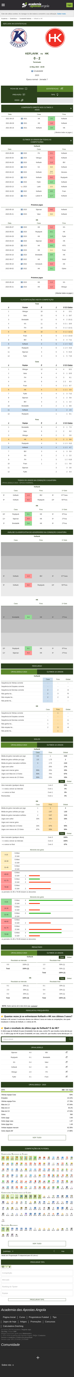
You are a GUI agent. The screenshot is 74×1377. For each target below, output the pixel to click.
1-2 (51, 182)
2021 (25, 119)
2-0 (51, 128)
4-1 (51, 158)
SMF (14, 1332)
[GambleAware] (8, 1369)
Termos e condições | (9, 1337)
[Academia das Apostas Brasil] (13, 1358)
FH (39, 153)
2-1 (51, 153)
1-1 (51, 250)
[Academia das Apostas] (8, 1358)
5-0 (51, 245)
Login (69, 5)
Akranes (64, 172)
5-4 (51, 241)
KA (39, 167)
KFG (64, 245)
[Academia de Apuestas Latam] (28, 1358)
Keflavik (31, 53)
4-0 (51, 191)
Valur (39, 214)
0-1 (51, 232)
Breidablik (38, 255)
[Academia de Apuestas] (23, 1358)
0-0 (51, 167)
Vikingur (39, 158)
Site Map (4, 1332)
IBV (64, 162)
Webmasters (27, 1334)
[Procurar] (69, 1039)
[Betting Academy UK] (33, 1358)
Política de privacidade (25, 1337)
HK (47, 53)
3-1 (51, 269)
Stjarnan (39, 209)
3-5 (51, 119)
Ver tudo (37, 1138)
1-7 (51, 196)
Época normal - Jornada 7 (37, 79)
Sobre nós (6, 1365)
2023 (37, 75)
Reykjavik (64, 177)
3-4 (51, 255)
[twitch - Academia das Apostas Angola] (3, 1352)
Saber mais (61, 14)
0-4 (30, 1062)
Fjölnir (64, 269)
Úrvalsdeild (37, 71)
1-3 (51, 162)
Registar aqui (26, 1330)
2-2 (51, 187)
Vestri (64, 259)
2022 (25, 191)
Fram (64, 191)
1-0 (51, 123)
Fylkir (39, 182)
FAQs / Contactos (39, 1335)
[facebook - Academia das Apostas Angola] (18, 1352)
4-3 (51, 264)
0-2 (51, 177)
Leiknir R (39, 196)
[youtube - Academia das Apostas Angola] (13, 1352)
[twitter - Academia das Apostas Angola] (8, 1352)
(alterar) (35, 1255)
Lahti (39, 187)
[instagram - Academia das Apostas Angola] (23, 1352)
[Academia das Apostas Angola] (3, 1358)
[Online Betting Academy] (18, 1358)
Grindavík (38, 264)
